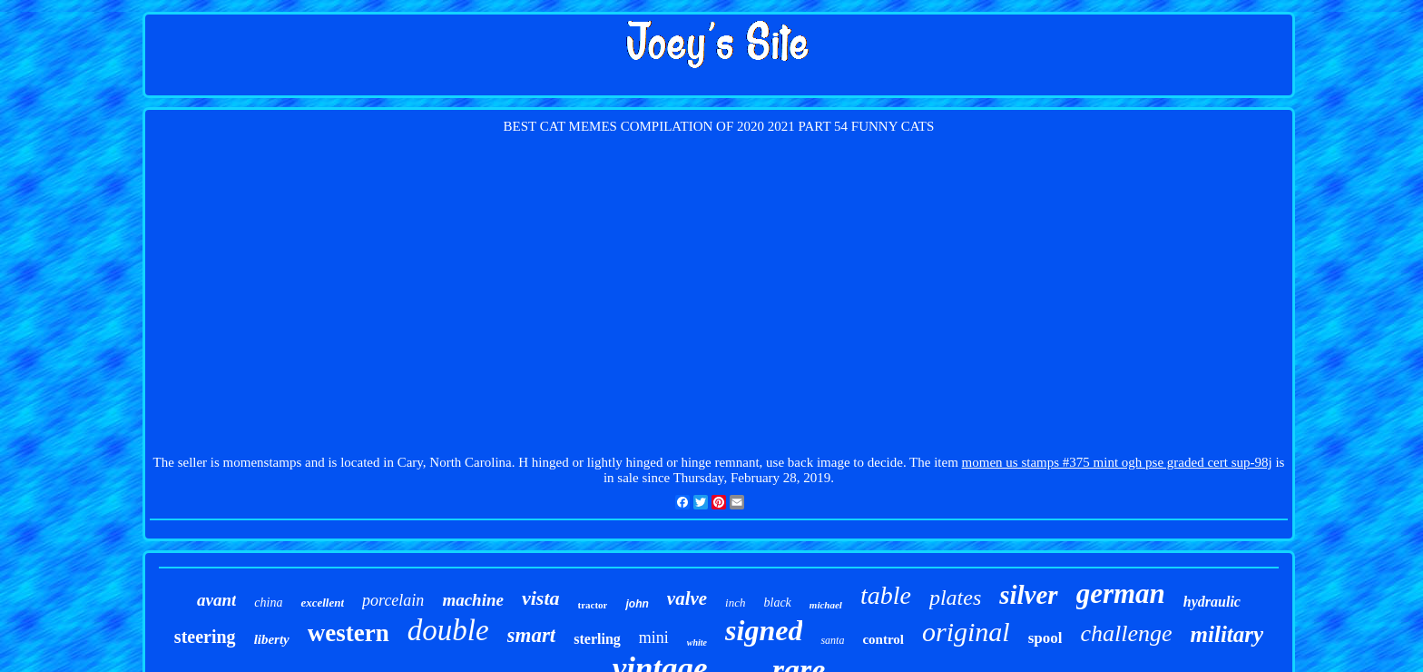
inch (735, 602)
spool (1045, 638)
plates (955, 597)
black (777, 602)
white (697, 642)
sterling (597, 639)
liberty (272, 639)
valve (687, 598)
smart (531, 635)
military (1227, 634)
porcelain (393, 600)
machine (473, 599)
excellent (322, 602)
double (448, 630)
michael (826, 604)
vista (541, 598)
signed (763, 630)
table (885, 595)
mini (654, 637)
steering (205, 637)
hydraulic (1212, 601)
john (636, 604)
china (268, 602)
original (966, 632)
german (1120, 593)
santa (832, 640)
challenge (1126, 633)
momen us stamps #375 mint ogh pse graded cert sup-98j (1117, 462)
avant (216, 599)
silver (1028, 594)
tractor (593, 604)
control (883, 639)
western (348, 633)
